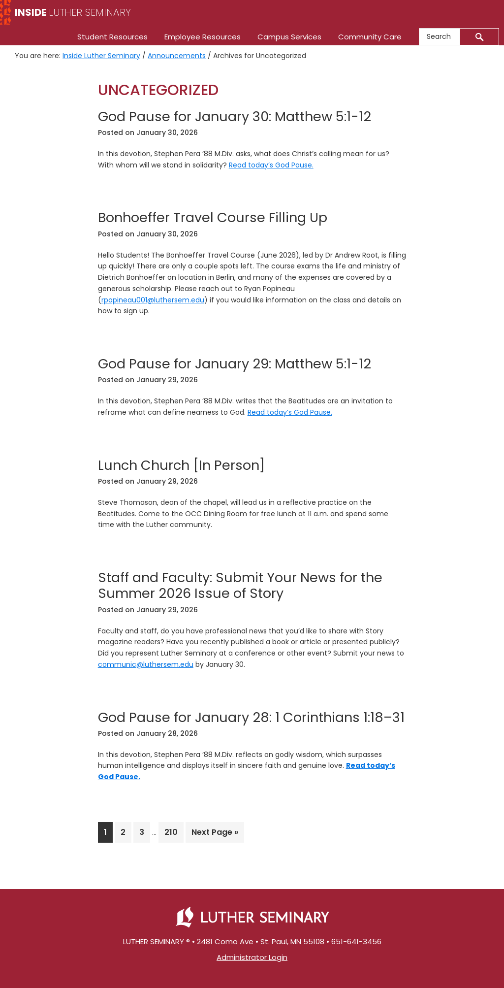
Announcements (177, 56)
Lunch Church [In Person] (181, 465)
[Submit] (479, 36)
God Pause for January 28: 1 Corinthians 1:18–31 (251, 717)
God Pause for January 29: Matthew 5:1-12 (234, 364)
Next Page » (214, 834)
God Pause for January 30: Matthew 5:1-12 (234, 116)
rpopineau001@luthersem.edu (152, 300)
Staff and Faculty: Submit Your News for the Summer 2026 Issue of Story (240, 585)
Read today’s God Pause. (271, 165)
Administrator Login (252, 957)
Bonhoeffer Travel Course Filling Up (212, 217)
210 (174, 831)
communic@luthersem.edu (145, 664)
